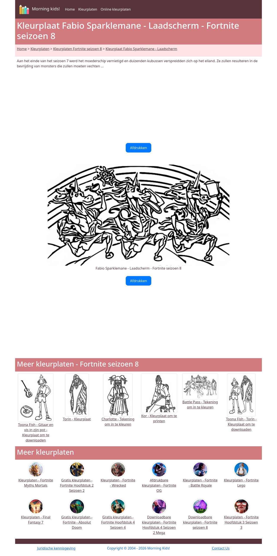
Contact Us (220, 548)
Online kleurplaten (116, 9)
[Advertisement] (138, 106)
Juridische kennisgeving (56, 548)
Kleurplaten (87, 9)
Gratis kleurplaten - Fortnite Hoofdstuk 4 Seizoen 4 (118, 517)
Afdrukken (138, 147)
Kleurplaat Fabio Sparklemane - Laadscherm (141, 48)
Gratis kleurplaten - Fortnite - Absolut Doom (76, 517)
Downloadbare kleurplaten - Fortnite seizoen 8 (200, 517)
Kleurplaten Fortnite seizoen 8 (77, 48)
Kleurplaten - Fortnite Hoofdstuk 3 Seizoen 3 (241, 517)
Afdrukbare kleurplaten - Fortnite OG (159, 480)
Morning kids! (39, 9)
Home (70, 9)
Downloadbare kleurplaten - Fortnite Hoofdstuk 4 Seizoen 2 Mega (159, 519)
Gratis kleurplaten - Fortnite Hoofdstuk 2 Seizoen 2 (76, 480)
